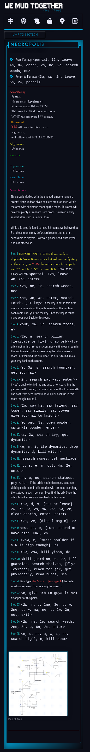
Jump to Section (25, 35)
